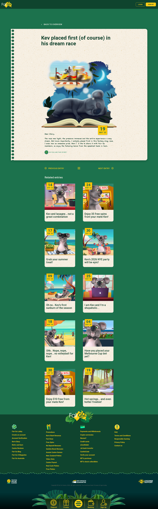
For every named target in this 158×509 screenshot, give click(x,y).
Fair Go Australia (18, 458)
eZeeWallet (84, 445)
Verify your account (87, 455)
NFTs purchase (85, 458)
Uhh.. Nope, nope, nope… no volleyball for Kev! (59, 353)
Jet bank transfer (86, 448)
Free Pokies (50, 469)
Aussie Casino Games (54, 452)
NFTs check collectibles (89, 462)
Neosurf (83, 438)
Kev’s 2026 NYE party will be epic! (96, 261)
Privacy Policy (119, 442)
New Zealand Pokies (53, 456)
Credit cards (84, 442)
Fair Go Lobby (17, 431)
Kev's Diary (16, 442)
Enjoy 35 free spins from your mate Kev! (96, 215)
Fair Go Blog (16, 452)
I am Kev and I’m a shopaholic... (95, 306)
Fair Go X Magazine (19, 455)
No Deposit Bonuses (53, 446)
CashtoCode (84, 452)
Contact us (118, 446)
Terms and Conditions (122, 436)
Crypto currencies (86, 435)
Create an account (18, 435)
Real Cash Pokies (52, 466)
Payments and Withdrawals (90, 431)
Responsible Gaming (122, 439)
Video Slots (50, 459)
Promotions (50, 432)
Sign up (151, 4)
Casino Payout (51, 462)
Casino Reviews (18, 448)
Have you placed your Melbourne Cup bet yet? (97, 353)
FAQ (116, 432)
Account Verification (19, 438)
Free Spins (50, 442)
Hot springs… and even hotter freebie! (97, 400)
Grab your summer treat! (57, 261)
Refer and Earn (17, 445)
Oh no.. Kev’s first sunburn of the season (59, 306)
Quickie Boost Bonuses (54, 449)
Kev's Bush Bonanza (53, 436)
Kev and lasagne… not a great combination (60, 215)
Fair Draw (49, 439)
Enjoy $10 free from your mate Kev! (57, 400)
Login (140, 4)
